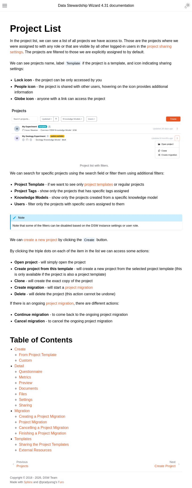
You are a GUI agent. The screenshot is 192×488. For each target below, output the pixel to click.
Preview (25, 383)
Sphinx (28, 482)
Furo (61, 482)
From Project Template (38, 355)
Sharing (25, 405)
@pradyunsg (47, 482)
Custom (25, 360)
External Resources (35, 450)
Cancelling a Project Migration (44, 428)
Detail (19, 366)
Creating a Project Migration (42, 416)
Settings (26, 400)
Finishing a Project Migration (42, 433)
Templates (23, 439)
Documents (28, 388)
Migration (22, 411)
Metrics (25, 377)
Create (20, 349)
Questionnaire (30, 372)
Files (23, 394)
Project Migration (33, 422)
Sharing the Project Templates (44, 444)
